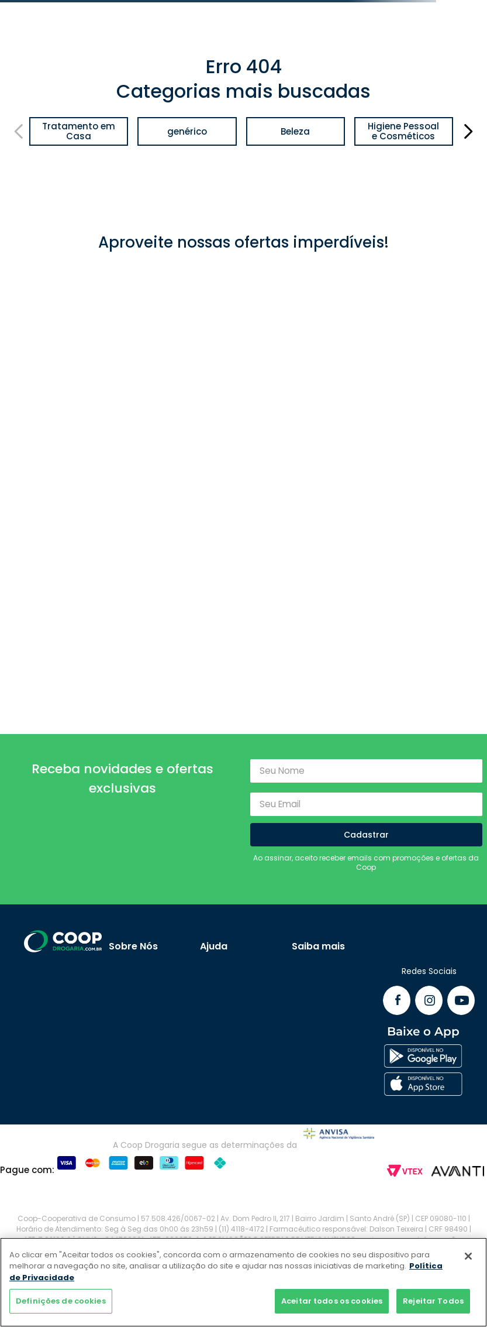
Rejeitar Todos (433, 1301)
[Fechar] (468, 1256)
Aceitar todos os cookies (331, 1301)
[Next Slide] (468, 131)
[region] (243, 1282)
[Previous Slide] (19, 131)
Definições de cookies (61, 1301)
